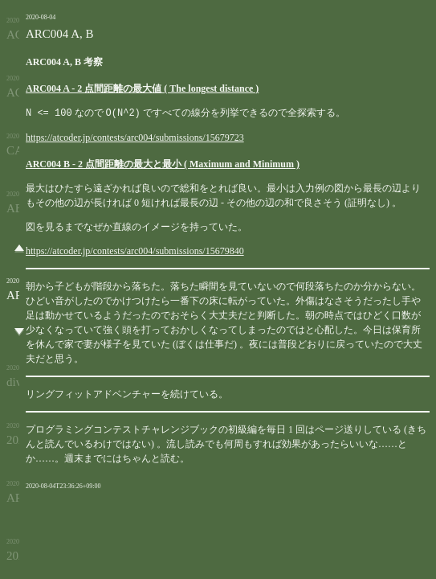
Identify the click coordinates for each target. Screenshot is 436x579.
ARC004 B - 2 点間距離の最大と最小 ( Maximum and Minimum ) (162, 163)
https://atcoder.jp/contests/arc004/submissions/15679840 (135, 250)
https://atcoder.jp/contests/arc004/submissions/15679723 (135, 136)
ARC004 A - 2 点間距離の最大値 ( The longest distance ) (142, 88)
